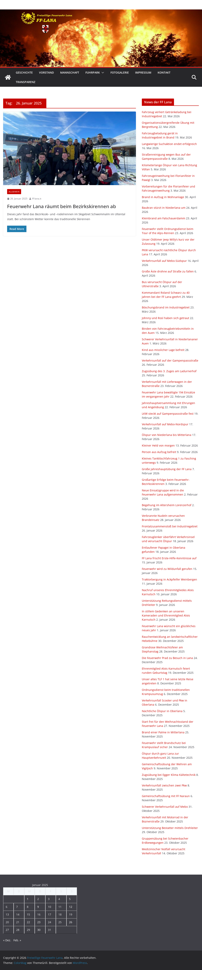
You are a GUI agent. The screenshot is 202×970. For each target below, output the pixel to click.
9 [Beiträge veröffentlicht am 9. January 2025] (38, 907)
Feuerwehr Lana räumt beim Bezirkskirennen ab (61, 206)
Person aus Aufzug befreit (159, 452)
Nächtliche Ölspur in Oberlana (162, 711)
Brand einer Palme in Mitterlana (163, 732)
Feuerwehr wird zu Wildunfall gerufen (167, 569)
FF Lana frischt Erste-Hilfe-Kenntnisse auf (169, 558)
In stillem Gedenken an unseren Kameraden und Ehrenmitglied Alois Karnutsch (166, 615)
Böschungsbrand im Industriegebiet (166, 307)
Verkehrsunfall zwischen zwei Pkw (164, 785)
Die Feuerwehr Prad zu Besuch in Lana (167, 658)
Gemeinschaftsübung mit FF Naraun (166, 796)
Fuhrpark (92, 72)
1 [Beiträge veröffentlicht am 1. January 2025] (27, 899)
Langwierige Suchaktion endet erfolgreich (169, 144)
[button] (102, 72)
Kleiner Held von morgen (158, 445)
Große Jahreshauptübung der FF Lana (167, 469)
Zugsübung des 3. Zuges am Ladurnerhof (169, 371)
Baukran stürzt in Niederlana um (163, 208)
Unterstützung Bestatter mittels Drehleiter (170, 828)
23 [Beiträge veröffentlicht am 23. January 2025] (38, 922)
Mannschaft (69, 72)
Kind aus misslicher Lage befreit (163, 350)
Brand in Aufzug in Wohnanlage (163, 197)
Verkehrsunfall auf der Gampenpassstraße (170, 360)
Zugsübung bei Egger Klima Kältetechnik (168, 775)
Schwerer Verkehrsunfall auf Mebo (165, 806)
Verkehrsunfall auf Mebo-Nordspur (165, 424)
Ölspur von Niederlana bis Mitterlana (166, 435)
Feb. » (17, 940)
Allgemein (14, 191)
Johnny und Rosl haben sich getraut (165, 318)
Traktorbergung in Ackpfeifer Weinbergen (169, 579)
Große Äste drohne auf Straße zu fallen (168, 271)
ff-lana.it (36, 198)
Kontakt (164, 72)
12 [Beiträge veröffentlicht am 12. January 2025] (70, 907)
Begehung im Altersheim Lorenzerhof (166, 505)
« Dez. (7, 940)
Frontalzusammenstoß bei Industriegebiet (169, 526)
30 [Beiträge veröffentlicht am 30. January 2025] (38, 930)
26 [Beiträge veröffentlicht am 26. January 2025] (70, 922)
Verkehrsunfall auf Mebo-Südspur (164, 261)
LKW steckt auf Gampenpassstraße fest (168, 413)
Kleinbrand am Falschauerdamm (163, 218)
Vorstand (46, 72)
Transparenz (25, 82)
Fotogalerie (119, 72)
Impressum (143, 72)
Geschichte (24, 72)
